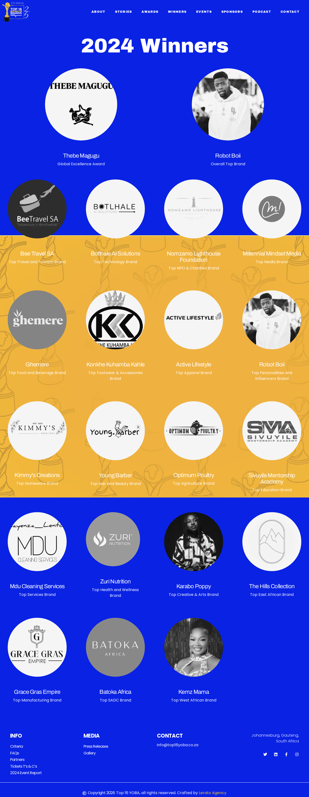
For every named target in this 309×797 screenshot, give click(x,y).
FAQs (14, 752)
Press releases (96, 746)
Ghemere (37, 364)
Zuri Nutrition (115, 581)
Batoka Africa (115, 692)
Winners (177, 11)
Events (204, 11)
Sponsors (232, 11)
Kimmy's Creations (37, 475)
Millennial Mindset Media (272, 253)
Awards (150, 11)
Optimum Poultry (193, 475)
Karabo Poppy (193, 586)
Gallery (90, 752)
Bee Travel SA (37, 253)
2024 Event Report (25, 771)
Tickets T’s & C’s (23, 765)
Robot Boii (227, 156)
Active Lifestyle (193, 364)
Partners (17, 758)
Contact (290, 11)
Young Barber (115, 475)
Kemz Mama (193, 692)
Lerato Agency (212, 791)
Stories (123, 11)
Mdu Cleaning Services (37, 586)
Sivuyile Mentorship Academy (271, 478)
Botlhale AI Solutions (115, 253)
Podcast (261, 11)
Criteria (16, 746)
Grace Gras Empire (37, 692)
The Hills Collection (272, 586)
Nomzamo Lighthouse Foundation (194, 256)
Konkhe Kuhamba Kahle (115, 364)
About (98, 11)
